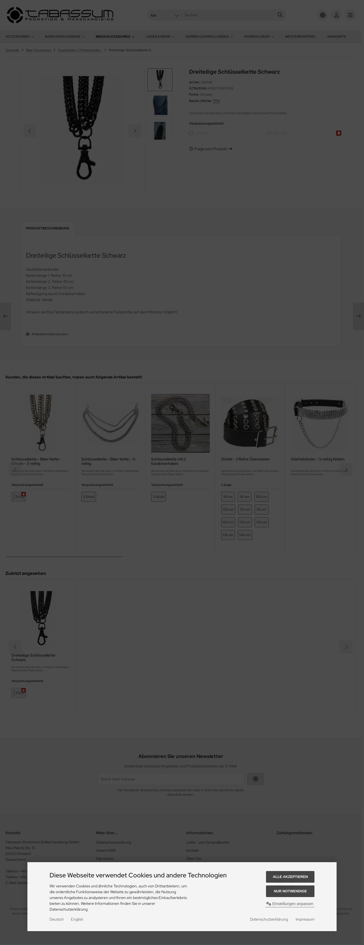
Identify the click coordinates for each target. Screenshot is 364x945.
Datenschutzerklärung (269, 919)
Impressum (305, 919)
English (77, 919)
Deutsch (57, 919)
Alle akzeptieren (290, 877)
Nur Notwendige (290, 891)
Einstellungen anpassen (290, 904)
